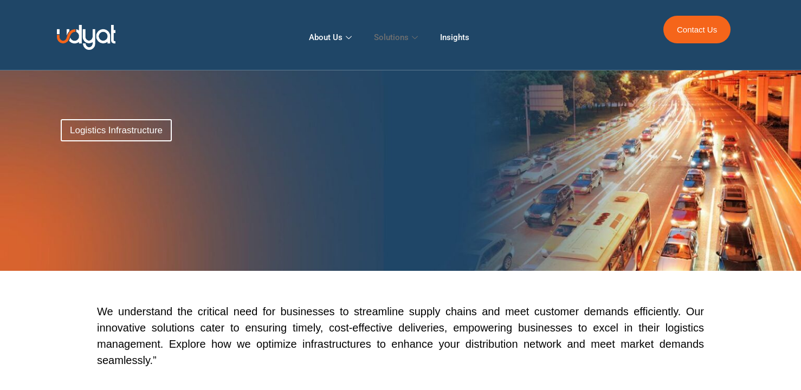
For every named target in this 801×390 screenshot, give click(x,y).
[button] (116, 130)
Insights (454, 37)
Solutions (397, 37)
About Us (331, 37)
